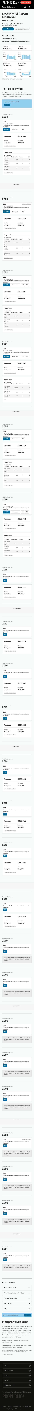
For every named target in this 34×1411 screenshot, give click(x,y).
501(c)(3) (14, 38)
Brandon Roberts (7, 1342)
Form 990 (5, 93)
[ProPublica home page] (13, 1396)
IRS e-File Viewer (18, 1350)
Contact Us (6, 104)
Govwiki (24, 1351)
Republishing (17, 1406)
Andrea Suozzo (8, 1340)
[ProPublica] (10, 2)
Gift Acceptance (19, 1409)
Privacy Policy (27, 1406)
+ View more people (8, 172)
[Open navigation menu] (18, 2)
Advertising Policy (8, 1409)
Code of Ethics (7, 1406)
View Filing (6, 129)
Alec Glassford (17, 1340)
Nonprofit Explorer (8, 7)
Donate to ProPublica (25, 2)
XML (23, 129)
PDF (23, 284)
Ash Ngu (23, 1340)
